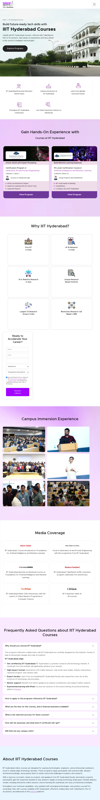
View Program (26, 195)
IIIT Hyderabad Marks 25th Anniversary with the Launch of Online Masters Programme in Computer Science (25, 593)
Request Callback (17, 392)
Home (4, 19)
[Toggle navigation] (94, 4)
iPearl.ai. (18, 689)
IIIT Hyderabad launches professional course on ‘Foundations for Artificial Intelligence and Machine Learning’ (25, 571)
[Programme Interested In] (17, 372)
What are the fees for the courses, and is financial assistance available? (37, 707)
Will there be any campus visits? (19, 731)
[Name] (17, 349)
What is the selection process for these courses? (27, 715)
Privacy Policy (12, 380)
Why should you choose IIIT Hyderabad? (23, 646)
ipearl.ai (33, 792)
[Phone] (17, 361)
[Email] (17, 355)
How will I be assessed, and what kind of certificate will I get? (32, 723)
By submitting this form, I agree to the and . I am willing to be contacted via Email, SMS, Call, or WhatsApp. (17, 380)
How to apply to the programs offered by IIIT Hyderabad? (31, 699)
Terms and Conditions (17, 379)
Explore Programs (15, 49)
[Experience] (17, 366)
